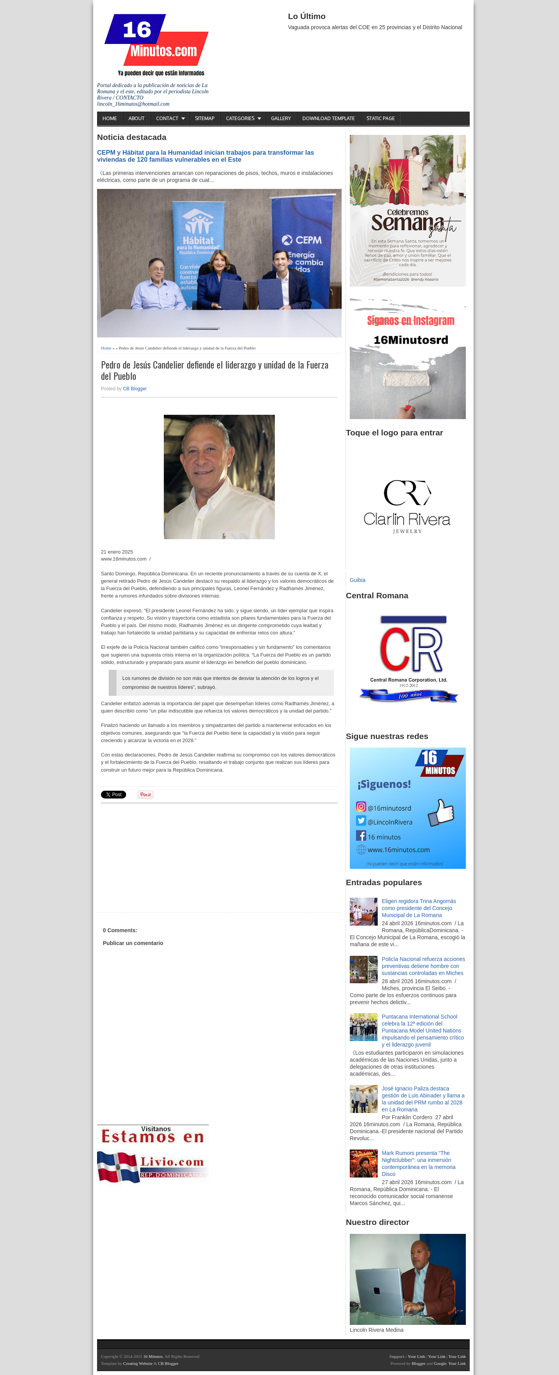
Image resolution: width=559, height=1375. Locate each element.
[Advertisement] (161, 856)
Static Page (380, 118)
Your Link (416, 1356)
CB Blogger (135, 388)
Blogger (418, 1363)
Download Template (328, 118)
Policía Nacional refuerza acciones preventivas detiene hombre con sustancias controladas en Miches (423, 966)
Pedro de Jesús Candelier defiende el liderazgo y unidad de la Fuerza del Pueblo (214, 370)
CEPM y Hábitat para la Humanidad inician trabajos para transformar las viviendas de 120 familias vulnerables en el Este (205, 156)
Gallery (281, 118)
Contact (167, 118)
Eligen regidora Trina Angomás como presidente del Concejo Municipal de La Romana (419, 908)
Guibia (357, 580)
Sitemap (204, 118)
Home (109, 118)
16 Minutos (153, 1356)
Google (440, 1363)
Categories (240, 118)
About (136, 118)
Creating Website (138, 1363)
